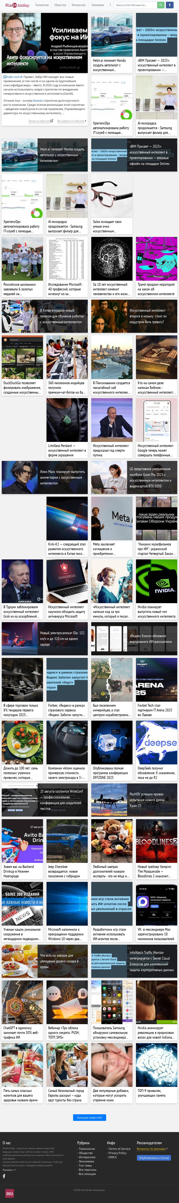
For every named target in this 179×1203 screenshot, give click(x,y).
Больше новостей (89, 1117)
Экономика (97, 5)
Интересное (79, 5)
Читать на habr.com (39, 121)
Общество (60, 5)
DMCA (113, 1157)
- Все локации (86, 1174)
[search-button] (160, 5)
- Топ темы (84, 1165)
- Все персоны (86, 1170)
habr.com (11, 77)
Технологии (42, 5)
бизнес (38, 101)
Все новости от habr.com (70, 121)
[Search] (139, 5)
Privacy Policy (117, 1153)
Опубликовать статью (154, 1158)
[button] (170, 5)
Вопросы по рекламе (151, 1149)
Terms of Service (119, 1149)
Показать (9, 1169)
